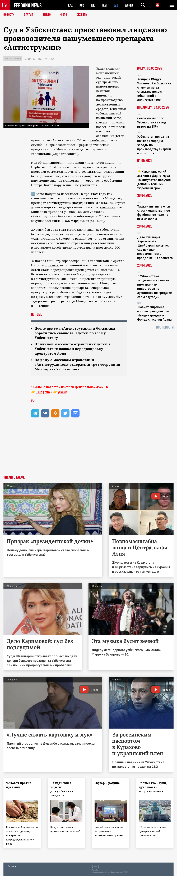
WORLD (129, 5)
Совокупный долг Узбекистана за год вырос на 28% (151, 122)
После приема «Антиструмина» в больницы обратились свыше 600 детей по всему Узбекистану (75, 333)
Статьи (28, 14)
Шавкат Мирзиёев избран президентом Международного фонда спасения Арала (154, 313)
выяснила (107, 207)
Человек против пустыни (18, 785)
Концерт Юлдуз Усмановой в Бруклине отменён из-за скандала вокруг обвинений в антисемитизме (154, 89)
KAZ (70, 5)
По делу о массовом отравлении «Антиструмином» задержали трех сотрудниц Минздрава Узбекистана (77, 364)
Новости (9, 14)
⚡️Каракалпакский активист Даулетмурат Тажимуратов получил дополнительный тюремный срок (154, 179)
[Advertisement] (88, 449)
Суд (39, 58)
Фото (63, 14)
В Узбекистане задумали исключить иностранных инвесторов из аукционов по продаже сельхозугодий (154, 286)
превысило (105, 247)
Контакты (12, 866)
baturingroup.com (114, 872)
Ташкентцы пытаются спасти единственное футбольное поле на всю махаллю (153, 212)
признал (52, 265)
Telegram (43, 392)
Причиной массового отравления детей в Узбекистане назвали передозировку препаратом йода (72, 348)
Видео (47, 14)
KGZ (82, 5)
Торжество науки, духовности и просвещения (153, 787)
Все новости (165, 327)
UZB (116, 5)
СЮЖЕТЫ (82, 14)
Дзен (62, 392)
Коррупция (49, 58)
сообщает (98, 140)
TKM (104, 5)
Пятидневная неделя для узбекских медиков (61, 789)
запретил (38, 288)
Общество (30, 58)
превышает (91, 279)
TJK (93, 5)
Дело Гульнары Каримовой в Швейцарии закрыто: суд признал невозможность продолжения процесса (155, 247)
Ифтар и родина (107, 783)
